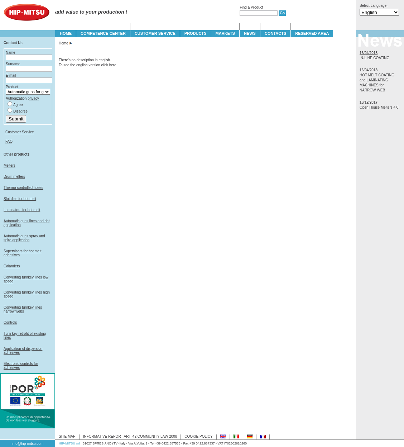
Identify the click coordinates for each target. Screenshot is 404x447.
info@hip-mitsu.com (28, 444)
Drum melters (14, 177)
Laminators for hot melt (22, 210)
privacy (33, 98)
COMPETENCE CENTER (103, 33)
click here (108, 65)
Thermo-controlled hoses (23, 188)
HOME (66, 33)
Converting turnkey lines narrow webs (23, 309)
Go (282, 13)
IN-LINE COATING (374, 58)
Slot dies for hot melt (20, 199)
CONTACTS (275, 33)
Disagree (20, 111)
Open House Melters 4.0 (379, 107)
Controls (10, 322)
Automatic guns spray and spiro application (24, 238)
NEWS (250, 33)
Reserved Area (312, 33)
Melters (9, 165)
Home (63, 43)
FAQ (9, 141)
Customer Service (19, 132)
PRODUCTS (195, 33)
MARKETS (225, 33)
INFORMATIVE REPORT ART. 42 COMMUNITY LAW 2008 (130, 436)
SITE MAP (67, 436)
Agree (18, 105)
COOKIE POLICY (198, 436)
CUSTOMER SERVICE (155, 33)
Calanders (12, 266)
